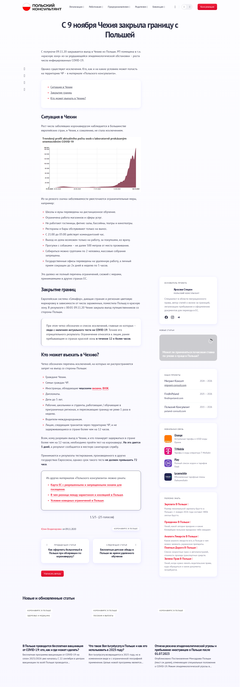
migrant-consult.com (175, 385)
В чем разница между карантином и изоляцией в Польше (87, 495)
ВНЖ (105, 388)
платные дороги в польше (180, 547)
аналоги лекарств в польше (180, 536)
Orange (178, 435)
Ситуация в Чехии (61, 87)
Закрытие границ (61, 92)
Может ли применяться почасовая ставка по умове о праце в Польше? (188, 354)
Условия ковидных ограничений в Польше (77, 500)
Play (176, 459)
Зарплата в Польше (175, 504)
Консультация (207, 6)
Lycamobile (180, 473)
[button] (175, 7)
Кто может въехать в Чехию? (68, 98)
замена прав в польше (177, 558)
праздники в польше (176, 522)
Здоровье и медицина (38, 616)
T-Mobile (179, 449)
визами (96, 388)
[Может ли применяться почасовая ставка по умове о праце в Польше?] (188, 348)
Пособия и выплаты (103, 616)
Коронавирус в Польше (126, 529)
